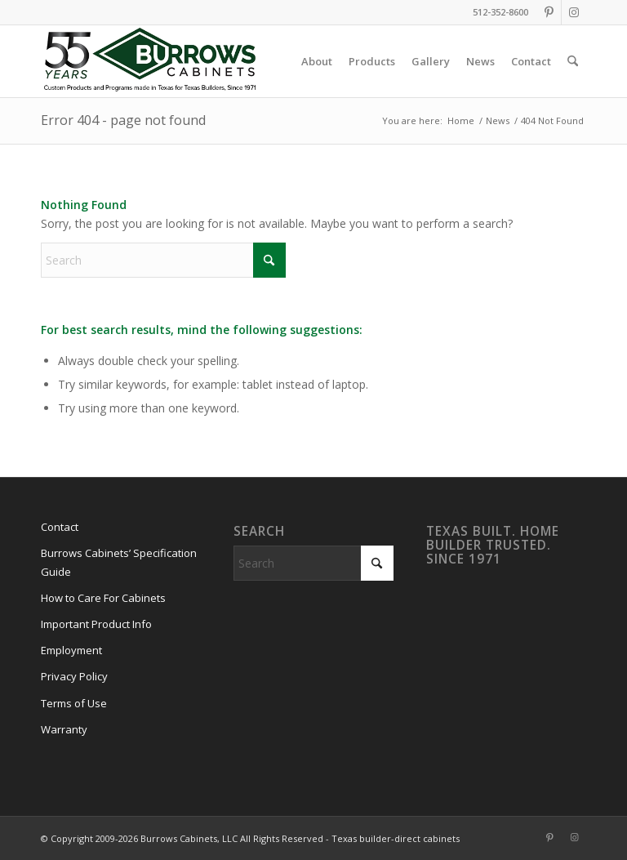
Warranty (64, 729)
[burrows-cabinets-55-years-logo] (150, 61)
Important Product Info (96, 624)
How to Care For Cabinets (103, 597)
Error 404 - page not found (123, 120)
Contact (59, 526)
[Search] (572, 61)
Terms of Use (74, 703)
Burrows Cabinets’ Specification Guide (119, 562)
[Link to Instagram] (574, 12)
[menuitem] (316, 61)
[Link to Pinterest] (549, 12)
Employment (71, 650)
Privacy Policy (74, 676)
